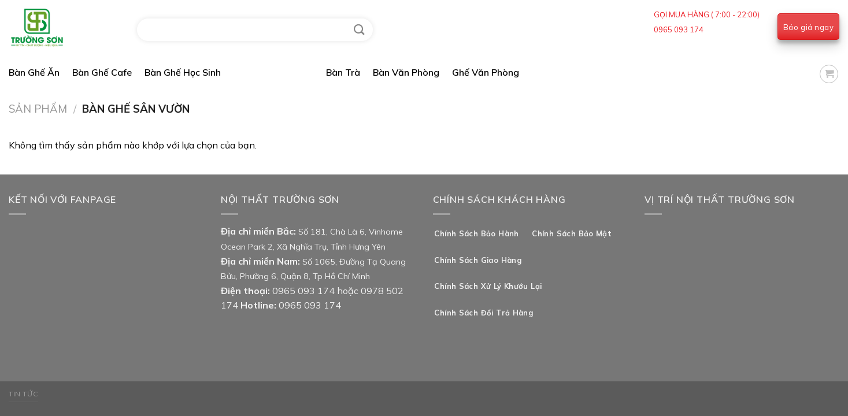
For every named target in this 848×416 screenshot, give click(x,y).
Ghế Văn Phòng (485, 72)
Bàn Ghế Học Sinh (183, 72)
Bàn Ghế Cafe (102, 72)
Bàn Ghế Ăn (34, 72)
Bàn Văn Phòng (406, 72)
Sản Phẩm (38, 109)
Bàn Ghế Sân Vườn (273, 72)
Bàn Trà (343, 72)
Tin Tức (23, 393)
